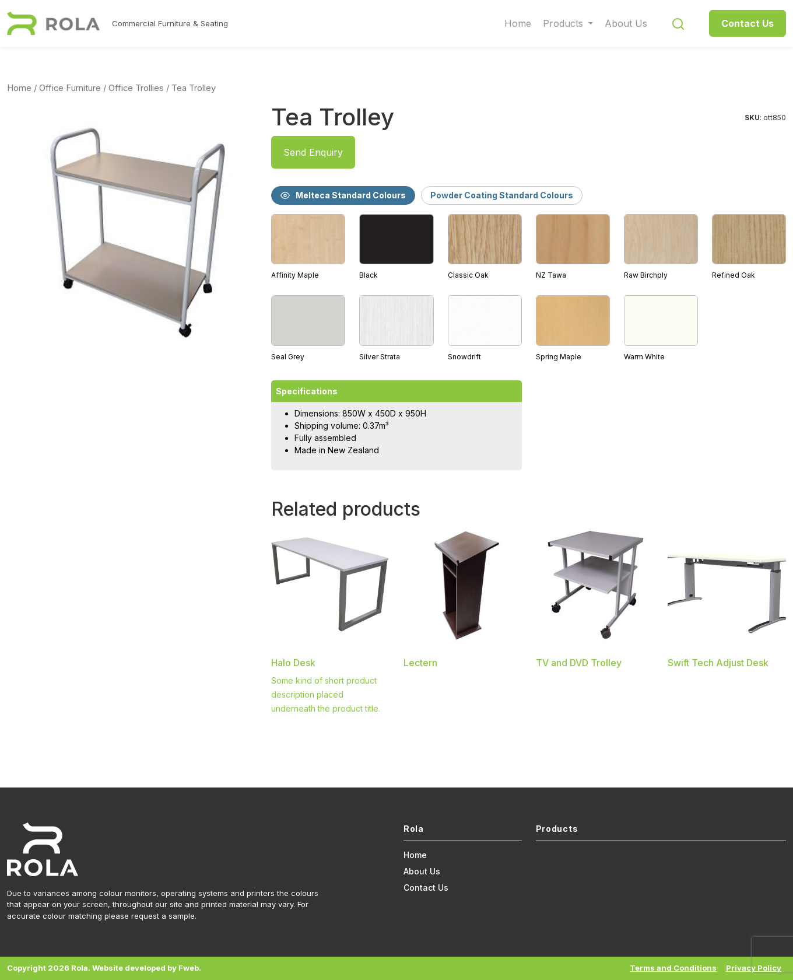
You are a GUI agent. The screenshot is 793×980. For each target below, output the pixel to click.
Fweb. (189, 967)
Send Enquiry (313, 152)
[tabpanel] (528, 288)
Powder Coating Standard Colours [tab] (501, 195)
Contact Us (747, 23)
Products (564, 23)
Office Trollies (136, 88)
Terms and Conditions (673, 967)
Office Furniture (70, 88)
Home (517, 23)
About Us (626, 23)
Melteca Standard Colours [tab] (343, 195)
